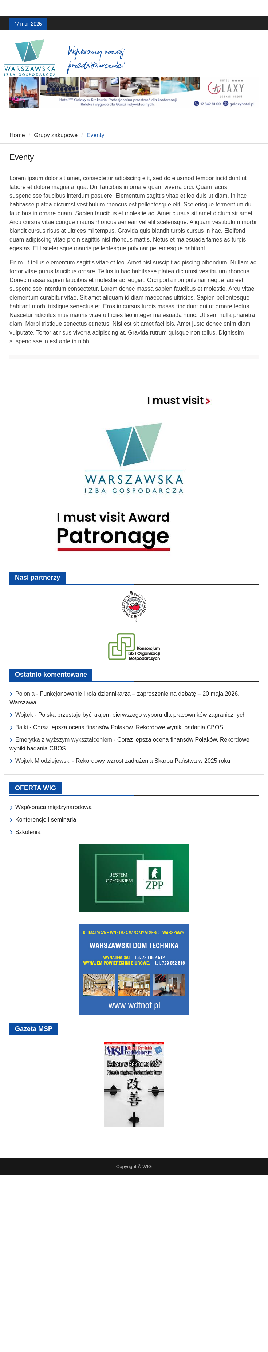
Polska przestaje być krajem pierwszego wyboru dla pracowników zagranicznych (142, 715)
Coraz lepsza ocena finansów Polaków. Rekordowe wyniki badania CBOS (128, 727)
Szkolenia (27, 832)
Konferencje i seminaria (45, 819)
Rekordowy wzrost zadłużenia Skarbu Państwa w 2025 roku (153, 761)
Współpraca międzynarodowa (53, 807)
